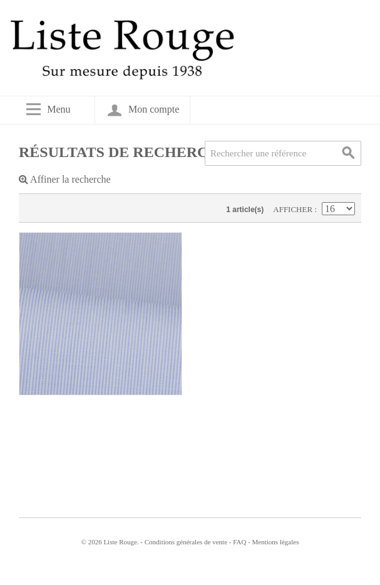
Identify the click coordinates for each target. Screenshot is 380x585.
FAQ (239, 542)
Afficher (293, 209)
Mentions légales (275, 542)
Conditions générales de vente (186, 542)
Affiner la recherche (65, 179)
